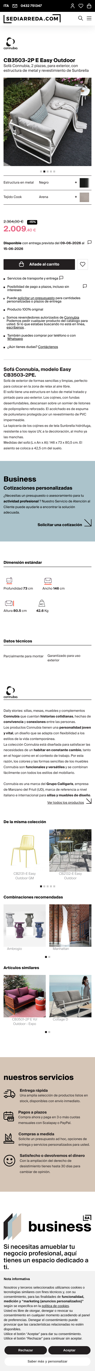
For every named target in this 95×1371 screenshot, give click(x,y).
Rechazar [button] (25, 1350)
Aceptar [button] (69, 1350)
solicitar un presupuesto (36, 298)
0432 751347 (31, 6)
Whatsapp (15, 339)
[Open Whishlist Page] (80, 6)
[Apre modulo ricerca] (80, 19)
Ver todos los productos (65, 803)
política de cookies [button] (55, 1306)
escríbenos (15, 327)
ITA (6, 6)
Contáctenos (48, 347)
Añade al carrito (39, 264)
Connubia (71, 317)
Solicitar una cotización (60, 525)
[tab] (41, 171)
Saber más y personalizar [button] (47, 1361)
